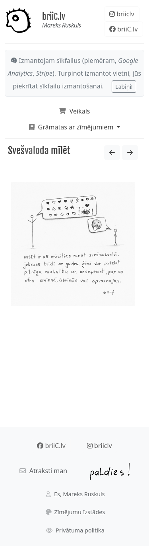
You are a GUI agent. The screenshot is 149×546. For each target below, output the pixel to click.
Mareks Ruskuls (61, 25)
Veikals (74, 111)
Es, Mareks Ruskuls (75, 494)
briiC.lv (53, 16)
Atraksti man (43, 470)
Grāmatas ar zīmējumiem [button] (72, 127)
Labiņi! (123, 86)
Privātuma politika (75, 530)
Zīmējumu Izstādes (75, 512)
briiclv (121, 14)
